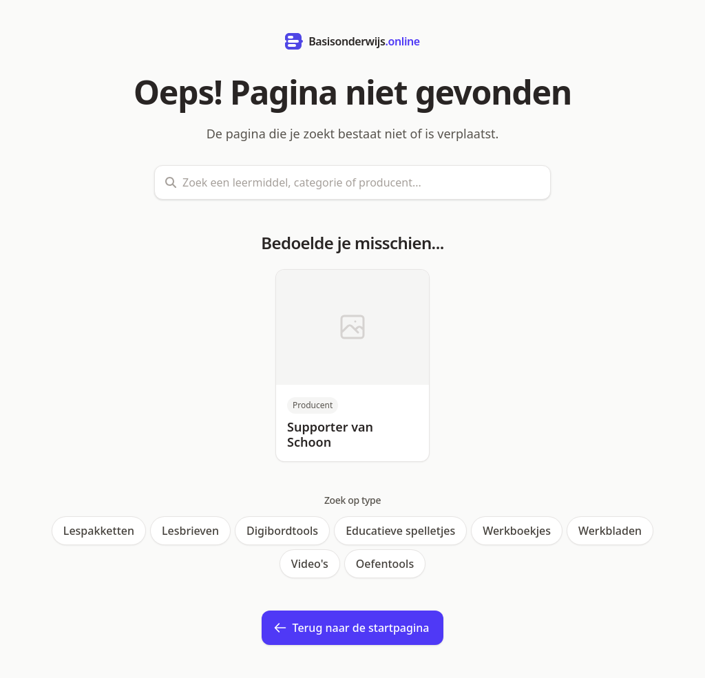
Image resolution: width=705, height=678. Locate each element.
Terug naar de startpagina (351, 627)
